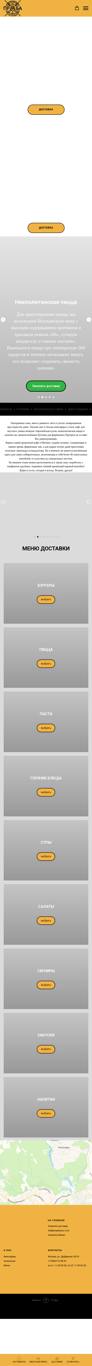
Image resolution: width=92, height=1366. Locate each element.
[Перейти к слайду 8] (57, 537)
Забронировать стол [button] (58, 1230)
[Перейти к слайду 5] (53, 397)
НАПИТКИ (46, 1099)
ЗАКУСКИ (46, 1035)
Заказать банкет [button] (56, 1235)
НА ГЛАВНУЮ (56, 1220)
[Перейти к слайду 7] (54, 537)
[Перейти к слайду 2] (42, 397)
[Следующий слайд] (89, 319)
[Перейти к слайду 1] (39, 397)
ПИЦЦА (46, 649)
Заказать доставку (58, 1226)
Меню (7, 1265)
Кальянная (9, 1261)
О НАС (8, 1250)
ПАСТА (46, 714)
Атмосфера (10, 1256)
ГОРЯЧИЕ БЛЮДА (46, 778)
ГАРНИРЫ (46, 971)
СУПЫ (46, 842)
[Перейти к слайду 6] (51, 537)
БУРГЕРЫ (46, 585)
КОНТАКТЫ (55, 1250)
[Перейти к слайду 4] (50, 397)
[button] (77, 8)
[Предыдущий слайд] (3, 319)
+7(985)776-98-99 (57, 1261)
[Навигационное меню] (85, 8)
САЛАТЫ (46, 906)
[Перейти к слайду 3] (46, 397)
